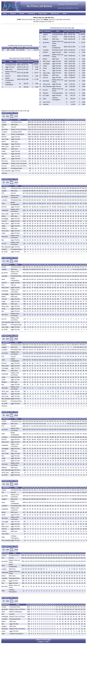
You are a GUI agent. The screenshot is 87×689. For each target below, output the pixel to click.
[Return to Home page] (43, 640)
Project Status (42, 13)
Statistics (13, 13)
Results (21, 13)
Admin (64, 13)
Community (31, 13)
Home (5, 13)
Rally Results (55, 13)
